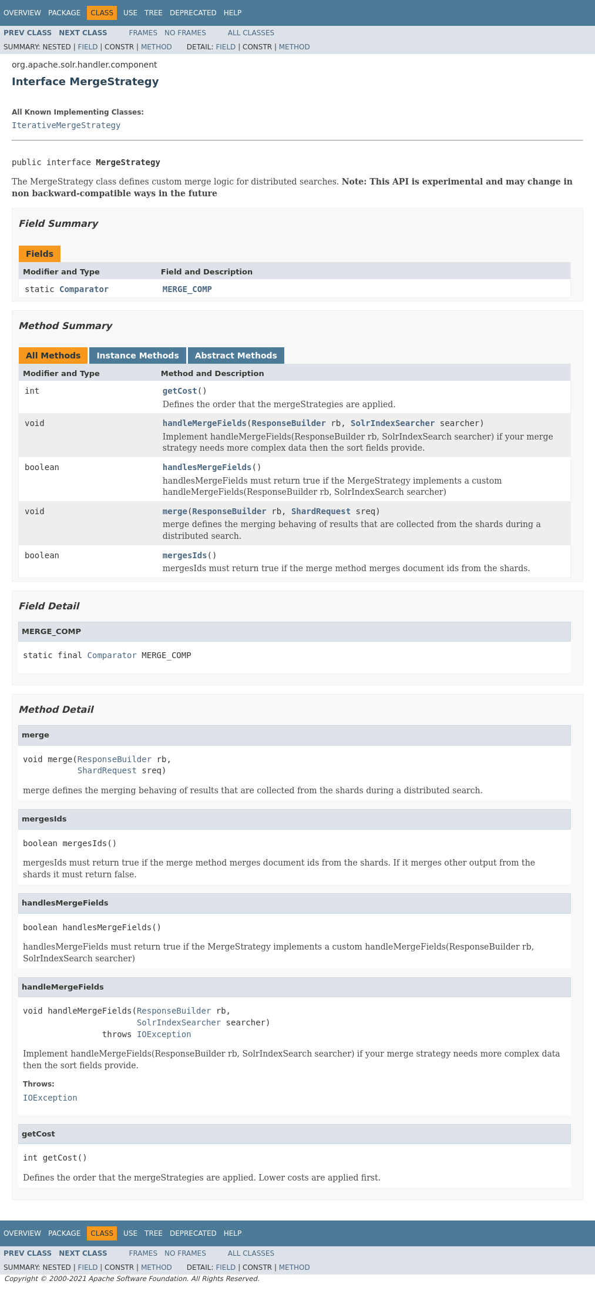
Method (156, 47)
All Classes (251, 33)
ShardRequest (321, 511)
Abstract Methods (236, 355)
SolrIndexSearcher (393, 423)
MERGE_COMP (187, 289)
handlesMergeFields (207, 467)
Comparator (84, 289)
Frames (143, 33)
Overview (22, 13)
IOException (164, 1034)
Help (233, 13)
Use (130, 13)
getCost (180, 390)
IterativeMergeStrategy (66, 125)
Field (88, 47)
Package (64, 13)
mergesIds (185, 555)
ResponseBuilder (288, 423)
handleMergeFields (205, 423)
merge (175, 511)
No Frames (185, 33)
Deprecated (193, 13)
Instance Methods (137, 355)
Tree (153, 13)
